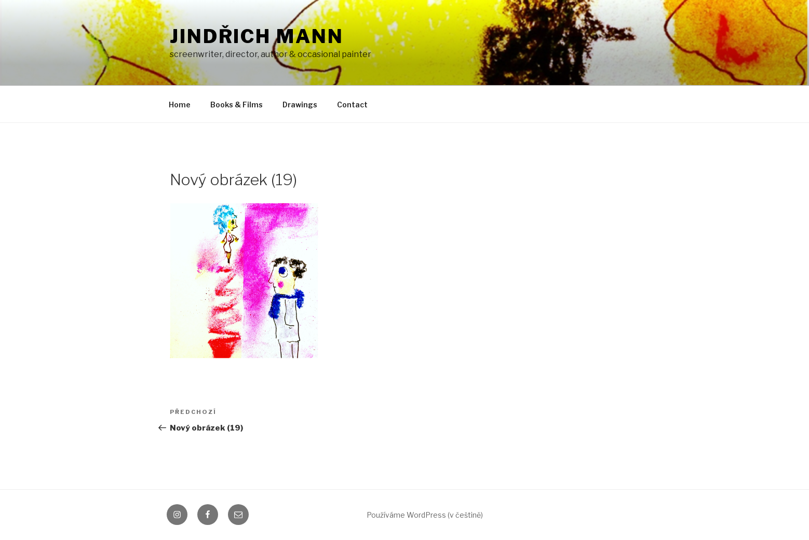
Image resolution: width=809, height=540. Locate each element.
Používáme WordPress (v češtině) (425, 514)
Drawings (299, 104)
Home (180, 104)
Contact (352, 104)
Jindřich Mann (256, 36)
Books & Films (236, 104)
